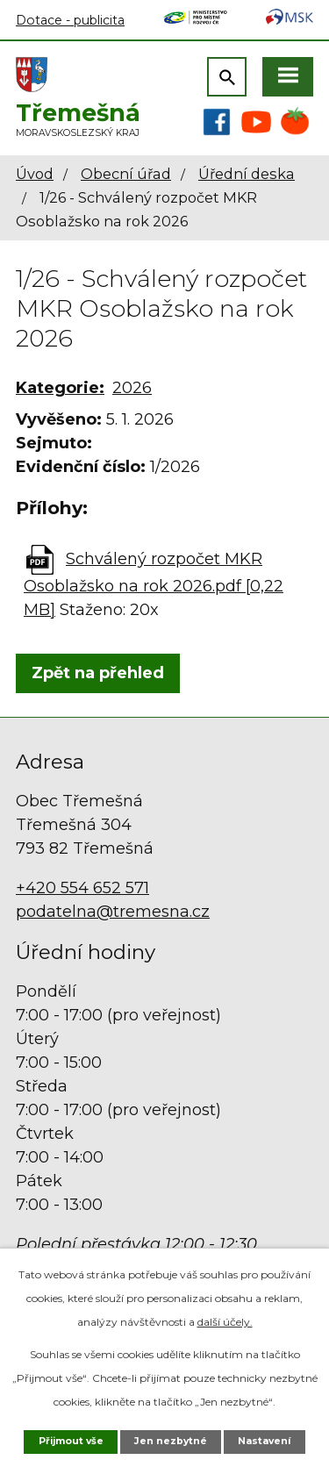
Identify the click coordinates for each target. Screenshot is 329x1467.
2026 (132, 387)
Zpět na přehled (98, 673)
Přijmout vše (71, 1441)
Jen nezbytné (170, 1441)
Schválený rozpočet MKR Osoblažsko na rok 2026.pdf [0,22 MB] (153, 584)
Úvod (35, 173)
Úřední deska (246, 173)
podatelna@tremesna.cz (113, 911)
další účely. (225, 1321)
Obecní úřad (126, 173)
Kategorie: (60, 387)
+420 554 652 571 (82, 888)
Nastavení (264, 1441)
